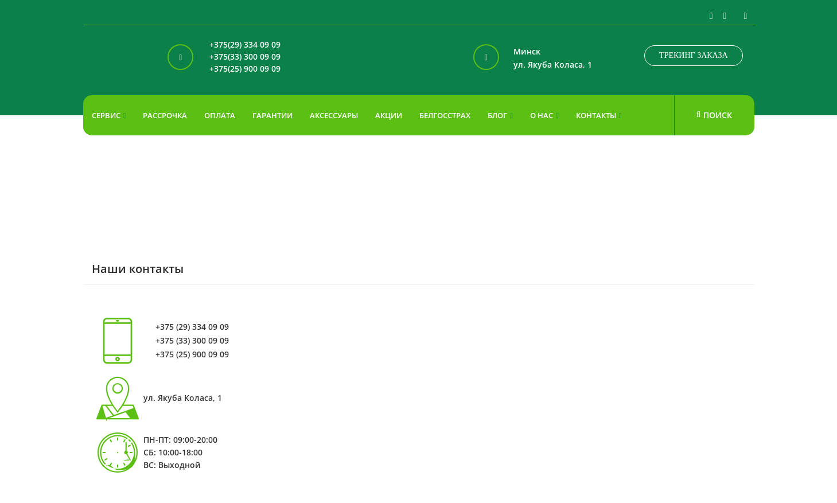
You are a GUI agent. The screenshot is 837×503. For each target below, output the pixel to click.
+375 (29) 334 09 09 (192, 327)
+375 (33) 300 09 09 (192, 341)
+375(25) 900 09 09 (245, 69)
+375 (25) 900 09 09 (192, 354)
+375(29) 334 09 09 (245, 45)
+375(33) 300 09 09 (245, 57)
